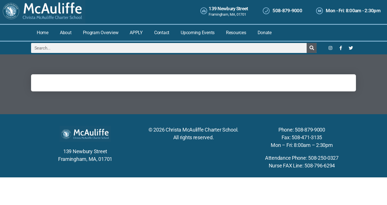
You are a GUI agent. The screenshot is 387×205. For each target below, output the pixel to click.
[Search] (312, 48)
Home (42, 32)
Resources (236, 32)
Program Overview (101, 32)
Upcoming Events (198, 32)
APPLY (136, 32)
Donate (265, 32)
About (66, 32)
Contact (161, 32)
